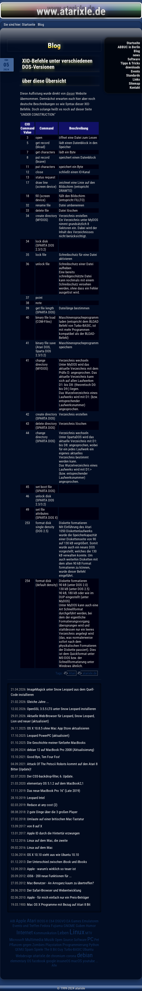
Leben (63, 932)
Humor (91, 926)
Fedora (45, 926)
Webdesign (24, 956)
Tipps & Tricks (130, 63)
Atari (72, 673)
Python (94, 945)
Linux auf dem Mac (40, 848)
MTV (88, 933)
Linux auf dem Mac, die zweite (47, 840)
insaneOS (63, 961)
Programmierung (75, 944)
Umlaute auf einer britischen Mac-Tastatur (55, 819)
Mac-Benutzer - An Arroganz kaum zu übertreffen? (60, 883)
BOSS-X (42, 921)
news (136, 55)
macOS (76, 961)
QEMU (19, 949)
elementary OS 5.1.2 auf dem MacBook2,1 (55, 783)
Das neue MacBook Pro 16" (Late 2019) (53, 791)
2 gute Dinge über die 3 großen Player (52, 812)
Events (135, 71)
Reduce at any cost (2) (42, 805)
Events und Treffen (26, 926)
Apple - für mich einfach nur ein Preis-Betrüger (58, 897)
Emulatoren (90, 921)
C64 (51, 921)
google (51, 961)
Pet (96, 940)
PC (90, 939)
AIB (12, 921)
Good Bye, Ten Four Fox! (43, 757)
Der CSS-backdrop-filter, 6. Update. (50, 776)
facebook (38, 961)
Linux (77, 932)
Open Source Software (71, 940)
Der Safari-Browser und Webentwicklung (54, 890)
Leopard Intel (36, 798)
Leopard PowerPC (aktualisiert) (48, 736)
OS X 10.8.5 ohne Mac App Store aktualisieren (58, 728)
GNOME (69, 926)
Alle (54, 965)
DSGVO (60, 921)
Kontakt (135, 87)
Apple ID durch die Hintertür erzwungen (53, 833)
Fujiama (57, 926)
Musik (49, 939)
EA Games (73, 921)
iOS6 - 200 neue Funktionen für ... (49, 876)
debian (85, 955)
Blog (137, 51)
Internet (24, 932)
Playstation (54, 945)
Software (134, 59)
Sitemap (134, 83)
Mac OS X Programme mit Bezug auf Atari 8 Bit (58, 904)
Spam (29, 949)
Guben (80, 926)
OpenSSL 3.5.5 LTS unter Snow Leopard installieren (61, 709)
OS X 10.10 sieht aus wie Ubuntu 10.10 (53, 855)
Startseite (133, 43)
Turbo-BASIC (73, 949)
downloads (133, 67)
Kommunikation (45, 933)
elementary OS (20, 961)
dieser (70, 93)
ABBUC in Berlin (129, 47)
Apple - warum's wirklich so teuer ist (51, 869)
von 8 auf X (34, 826)
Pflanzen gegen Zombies (27, 945)
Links (136, 79)
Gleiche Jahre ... (38, 702)
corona (71, 956)
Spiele (38, 949)
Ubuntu (88, 949)
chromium (58, 956)
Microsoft (16, 939)
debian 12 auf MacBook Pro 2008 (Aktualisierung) (60, 750)
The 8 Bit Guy (53, 949)
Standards (133, 75)
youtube (89, 961)
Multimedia (34, 939)
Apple (21, 920)
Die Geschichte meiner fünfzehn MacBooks (56, 743)
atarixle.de (90, 673)
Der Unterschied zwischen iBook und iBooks (57, 862)
